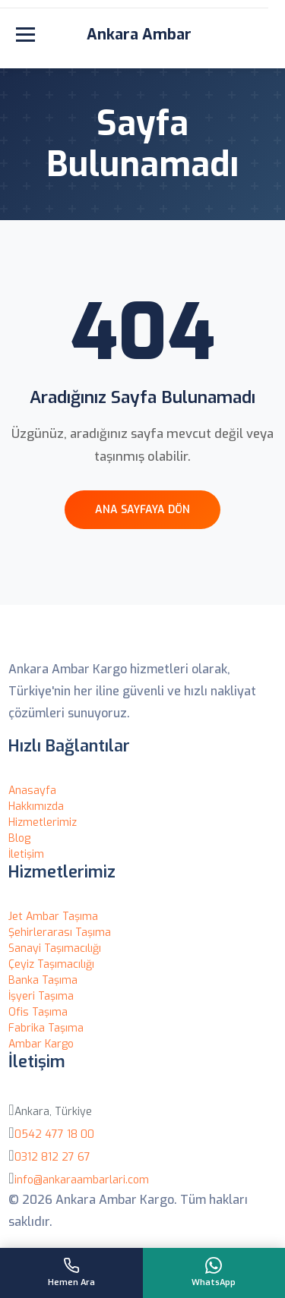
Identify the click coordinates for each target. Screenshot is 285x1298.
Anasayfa (32, 790)
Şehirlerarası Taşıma (59, 932)
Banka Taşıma (43, 980)
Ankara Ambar (139, 34)
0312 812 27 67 (52, 1157)
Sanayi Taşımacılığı (54, 948)
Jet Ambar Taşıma (53, 916)
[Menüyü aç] (25, 34)
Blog (19, 838)
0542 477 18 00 (54, 1134)
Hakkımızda (36, 806)
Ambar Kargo (41, 1044)
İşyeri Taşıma (41, 996)
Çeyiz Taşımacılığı (51, 964)
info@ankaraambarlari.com (81, 1180)
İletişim (26, 854)
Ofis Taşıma (38, 1012)
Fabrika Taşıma (46, 1028)
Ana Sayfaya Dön (142, 510)
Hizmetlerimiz (42, 822)
